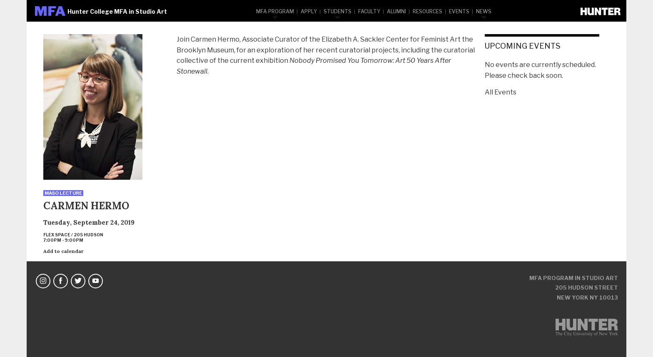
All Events (500, 92)
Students (337, 11)
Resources (427, 11)
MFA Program (275, 11)
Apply (309, 11)
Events (459, 11)
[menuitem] (275, 10)
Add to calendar (63, 251)
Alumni (396, 11)
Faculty (369, 11)
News (483, 11)
